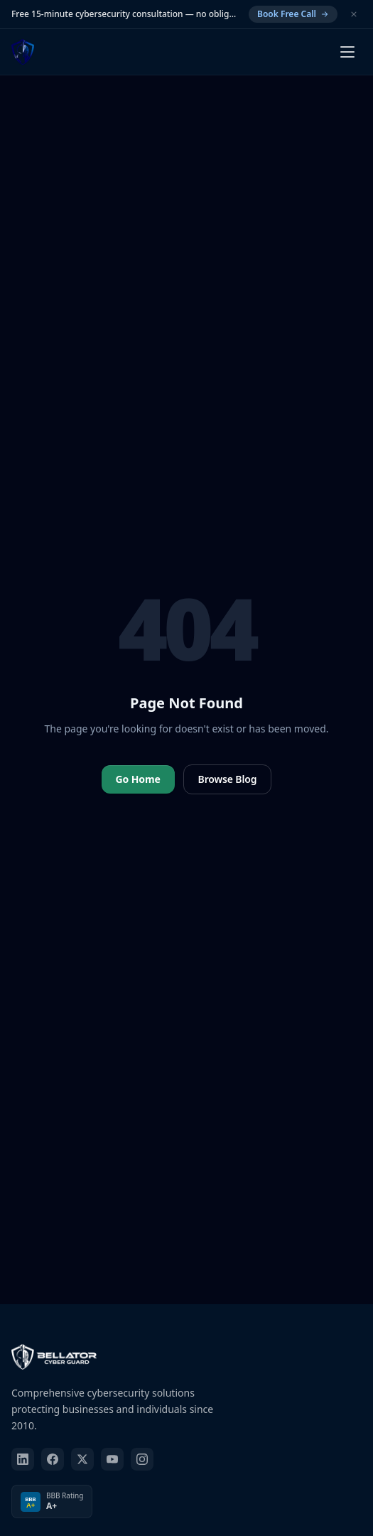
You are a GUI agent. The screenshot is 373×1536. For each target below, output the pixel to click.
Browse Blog (227, 779)
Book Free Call (293, 14)
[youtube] (112, 1459)
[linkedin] (22, 1459)
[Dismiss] (354, 14)
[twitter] (82, 1459)
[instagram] (142, 1459)
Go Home (138, 779)
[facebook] (52, 1459)
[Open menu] (347, 52)
